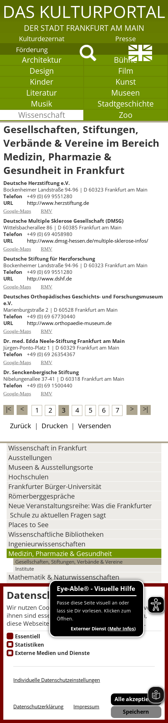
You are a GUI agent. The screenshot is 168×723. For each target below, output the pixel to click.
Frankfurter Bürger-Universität (54, 486)
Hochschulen (28, 476)
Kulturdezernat (41, 38)
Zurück (20, 425)
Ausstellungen (30, 457)
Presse (125, 38)
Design (42, 71)
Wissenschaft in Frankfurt (47, 447)
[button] (84, 16)
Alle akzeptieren (136, 699)
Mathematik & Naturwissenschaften (63, 577)
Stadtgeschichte (126, 104)
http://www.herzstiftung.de (58, 203)
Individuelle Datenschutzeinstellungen (56, 680)
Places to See (28, 524)
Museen (125, 93)
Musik (41, 104)
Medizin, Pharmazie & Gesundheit (60, 553)
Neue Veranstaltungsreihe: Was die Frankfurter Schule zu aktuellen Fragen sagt (80, 510)
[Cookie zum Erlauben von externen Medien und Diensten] (10, 653)
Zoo (125, 115)
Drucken (55, 425)
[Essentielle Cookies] (10, 636)
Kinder (41, 82)
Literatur (41, 93)
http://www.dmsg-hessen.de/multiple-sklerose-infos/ (87, 240)
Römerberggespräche (41, 496)
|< (8, 409)
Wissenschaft (41, 115)
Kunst (126, 82)
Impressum (86, 706)
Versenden (94, 425)
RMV (46, 211)
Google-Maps (17, 211)
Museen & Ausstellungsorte (50, 467)
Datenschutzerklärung (38, 706)
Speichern (136, 711)
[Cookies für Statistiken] (10, 644)
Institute (24, 568)
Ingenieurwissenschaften (46, 543)
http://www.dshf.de (49, 278)
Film (125, 71)
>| (145, 409)
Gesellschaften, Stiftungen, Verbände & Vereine (69, 561)
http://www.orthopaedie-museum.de (69, 323)
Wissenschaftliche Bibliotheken (56, 534)
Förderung (32, 49)
